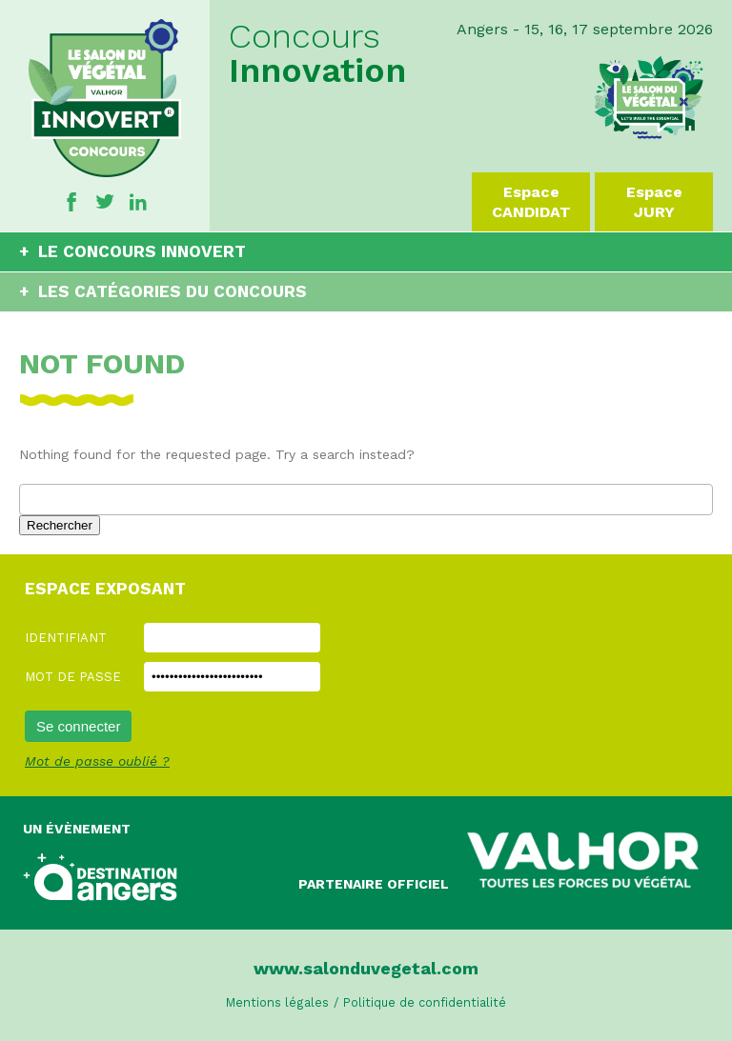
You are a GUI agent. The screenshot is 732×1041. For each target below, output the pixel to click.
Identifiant (66, 638)
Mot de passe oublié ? (97, 761)
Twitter (105, 201)
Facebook (71, 201)
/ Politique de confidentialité (420, 1002)
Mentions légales (277, 1002)
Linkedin (138, 201)
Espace (530, 202)
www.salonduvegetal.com (366, 968)
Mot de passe (73, 677)
